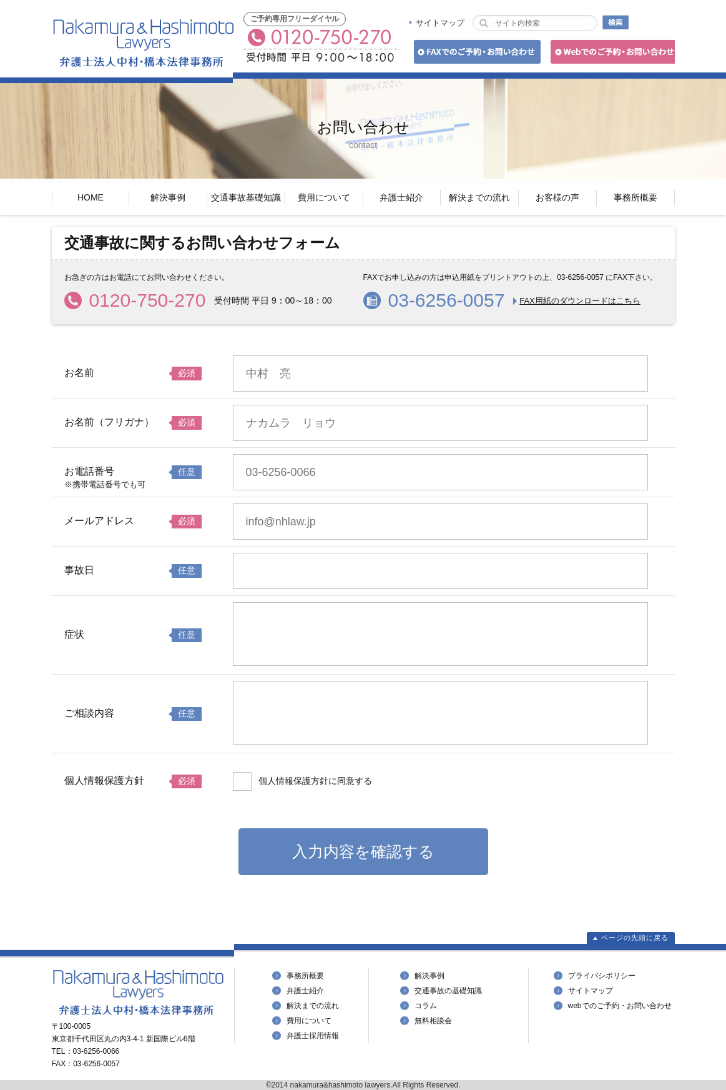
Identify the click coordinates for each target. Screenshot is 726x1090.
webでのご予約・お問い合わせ (620, 1005)
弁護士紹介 (401, 197)
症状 (74, 634)
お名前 (79, 372)
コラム (426, 1005)
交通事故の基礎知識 (448, 990)
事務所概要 (635, 197)
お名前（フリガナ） (109, 422)
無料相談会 (433, 1020)
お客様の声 (557, 197)
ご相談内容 (89, 713)
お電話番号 (89, 471)
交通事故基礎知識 (246, 197)
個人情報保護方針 (104, 780)
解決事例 (167, 197)
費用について (324, 197)
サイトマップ (440, 22)
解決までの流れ (479, 197)
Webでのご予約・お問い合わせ (611, 54)
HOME (90, 197)
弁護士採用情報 (313, 1035)
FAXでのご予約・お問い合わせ (475, 54)
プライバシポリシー (601, 975)
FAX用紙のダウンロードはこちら (579, 300)
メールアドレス (99, 520)
